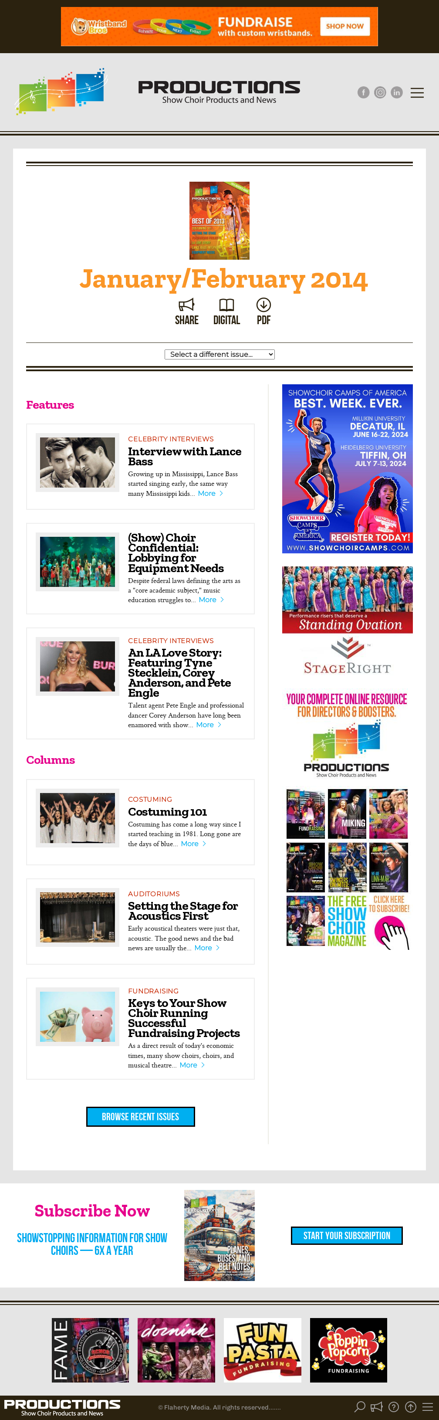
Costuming (150, 799)
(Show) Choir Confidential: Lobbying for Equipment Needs (176, 552)
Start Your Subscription (347, 1235)
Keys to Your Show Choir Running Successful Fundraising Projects (184, 1017)
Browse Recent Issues (140, 1116)
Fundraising (153, 991)
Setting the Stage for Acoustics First (183, 910)
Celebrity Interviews (170, 439)
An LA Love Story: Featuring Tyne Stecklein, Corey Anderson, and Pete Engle (179, 672)
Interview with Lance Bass (184, 456)
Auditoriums (153, 894)
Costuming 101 (167, 811)
